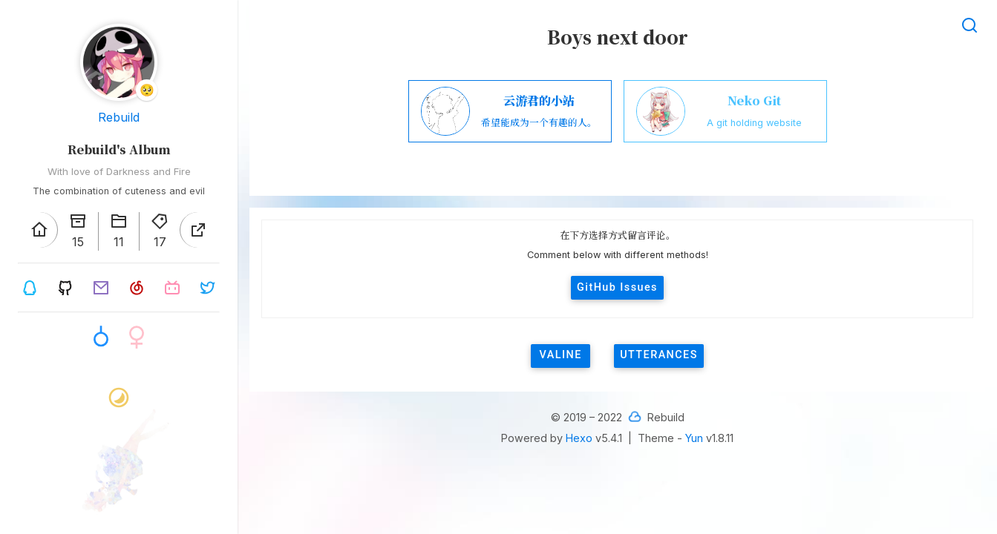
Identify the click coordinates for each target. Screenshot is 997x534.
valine (561, 355)
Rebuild (119, 117)
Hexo (579, 438)
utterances (659, 355)
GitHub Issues (617, 287)
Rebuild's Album (119, 149)
